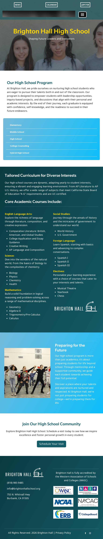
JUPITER (85, 4)
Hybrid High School (19, 152)
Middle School (17, 132)
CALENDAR (52, 4)
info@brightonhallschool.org (23, 488)
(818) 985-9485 (15, 483)
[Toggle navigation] (82, 15)
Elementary (15, 125)
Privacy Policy (63, 533)
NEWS (18, 4)
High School (16, 139)
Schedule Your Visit (51, 444)
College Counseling (19, 145)
